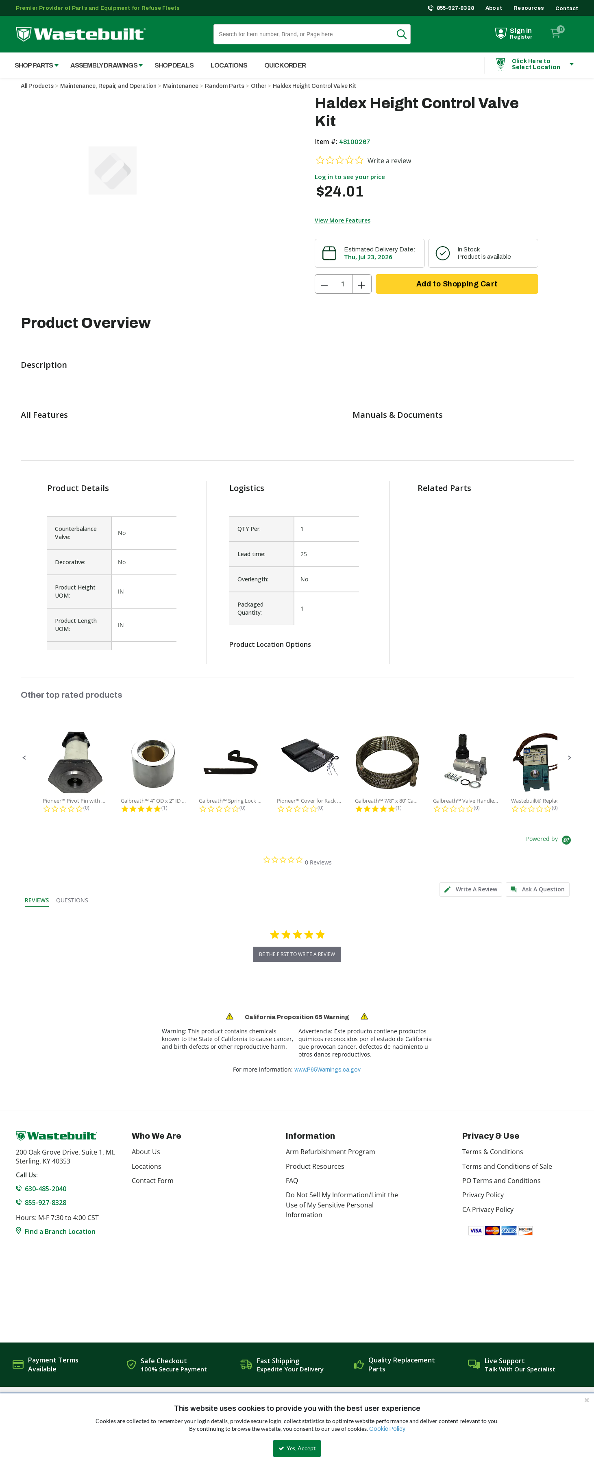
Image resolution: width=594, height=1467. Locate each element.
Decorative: (70, 562)
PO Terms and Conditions (501, 1180)
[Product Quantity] (343, 284)
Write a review (389, 160)
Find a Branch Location (60, 1231)
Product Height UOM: (75, 591)
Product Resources (315, 1166)
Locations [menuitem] (229, 65)
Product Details (78, 487)
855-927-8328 (455, 8)
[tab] (471, 889)
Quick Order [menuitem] (285, 65)
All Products (37, 86)
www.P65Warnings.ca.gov (327, 1070)
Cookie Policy (387, 1429)
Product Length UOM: (76, 625)
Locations (146, 1166)
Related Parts (444, 487)
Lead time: (251, 554)
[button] (24, 758)
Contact (566, 8)
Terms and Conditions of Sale (507, 1166)
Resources (528, 8)
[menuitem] (32, 65)
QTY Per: (249, 529)
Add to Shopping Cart (456, 284)
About (493, 8)
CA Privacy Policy (487, 1209)
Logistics (246, 487)
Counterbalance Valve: (76, 533)
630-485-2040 (45, 1188)
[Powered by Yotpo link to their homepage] (550, 841)
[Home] (81, 34)
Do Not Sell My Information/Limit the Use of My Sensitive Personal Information (342, 1204)
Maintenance (180, 86)
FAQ (292, 1180)
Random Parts (224, 86)
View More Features (342, 220)
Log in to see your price (350, 176)
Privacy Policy (483, 1194)
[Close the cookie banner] (587, 1400)
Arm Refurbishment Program (330, 1151)
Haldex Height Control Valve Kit (314, 86)
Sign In (521, 30)
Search (407, 34)
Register (521, 37)
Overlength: (252, 579)
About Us (146, 1151)
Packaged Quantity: (250, 608)
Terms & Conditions (492, 1151)
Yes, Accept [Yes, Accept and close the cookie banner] (297, 1448)
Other (258, 86)
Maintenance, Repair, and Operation (108, 86)
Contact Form (153, 1180)
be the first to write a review (297, 954)
